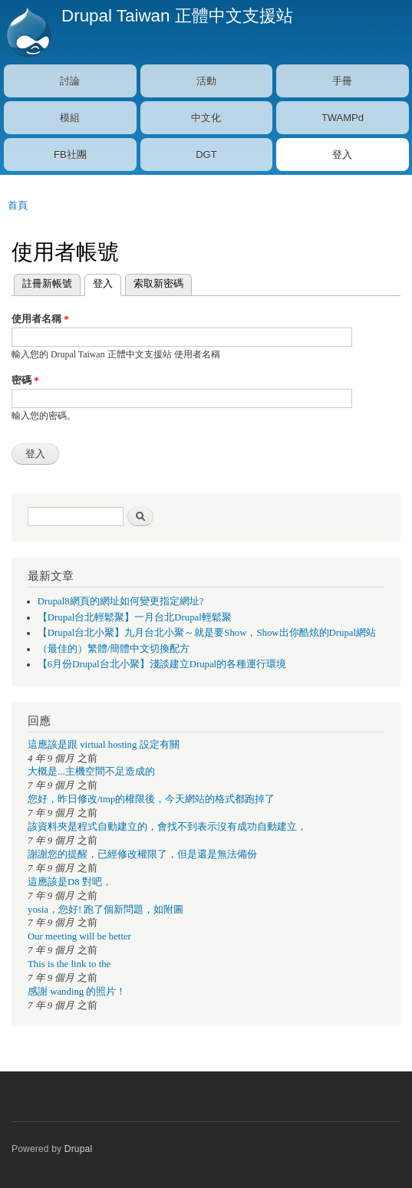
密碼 (25, 380)
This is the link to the (69, 964)
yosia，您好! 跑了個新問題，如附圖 (105, 909)
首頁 (18, 205)
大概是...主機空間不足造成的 (91, 771)
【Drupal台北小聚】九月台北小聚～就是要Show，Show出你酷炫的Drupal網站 (207, 632)
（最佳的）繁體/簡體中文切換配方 (114, 648)
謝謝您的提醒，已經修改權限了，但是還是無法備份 (142, 854)
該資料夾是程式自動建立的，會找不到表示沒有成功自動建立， (167, 826)
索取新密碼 (158, 283)
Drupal (78, 1149)
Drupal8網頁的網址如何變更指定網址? (121, 601)
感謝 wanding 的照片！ (77, 991)
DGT (206, 154)
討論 (70, 81)
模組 (70, 117)
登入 (342, 154)
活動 (206, 81)
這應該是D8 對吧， (70, 882)
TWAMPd (342, 117)
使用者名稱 (40, 318)
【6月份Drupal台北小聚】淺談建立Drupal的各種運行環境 (162, 664)
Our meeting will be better (79, 936)
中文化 (206, 117)
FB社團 (70, 154)
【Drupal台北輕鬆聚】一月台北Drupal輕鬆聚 (135, 617)
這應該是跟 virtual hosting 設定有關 (104, 744)
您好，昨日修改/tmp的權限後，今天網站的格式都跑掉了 (151, 799)
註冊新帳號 (47, 283)
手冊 (342, 81)
